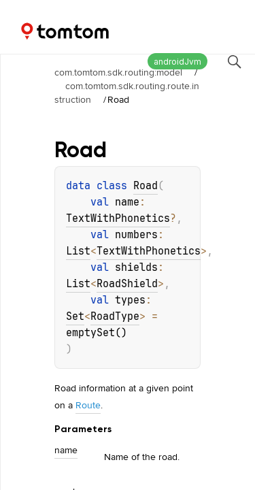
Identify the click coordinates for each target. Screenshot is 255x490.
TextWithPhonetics (118, 218)
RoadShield (127, 284)
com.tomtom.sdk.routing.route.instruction (126, 92)
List (78, 251)
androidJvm (177, 61)
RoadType (114, 316)
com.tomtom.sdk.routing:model (118, 72)
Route (88, 405)
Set (75, 316)
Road (145, 186)
